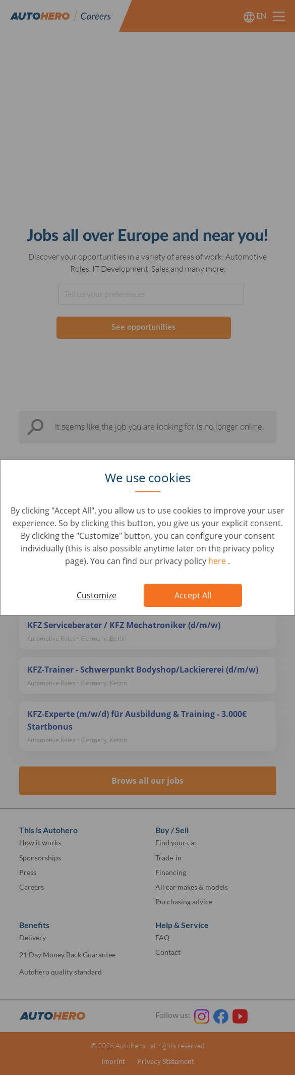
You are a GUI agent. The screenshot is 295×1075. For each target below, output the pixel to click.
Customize (96, 595)
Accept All (192, 595)
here (218, 561)
